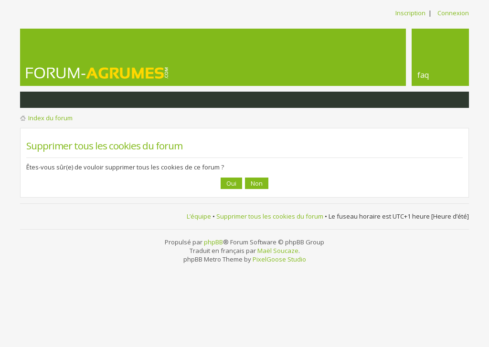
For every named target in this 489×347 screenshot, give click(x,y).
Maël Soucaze (277, 250)
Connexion (453, 13)
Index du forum (50, 118)
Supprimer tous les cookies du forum (269, 216)
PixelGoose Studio (279, 259)
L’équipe (199, 216)
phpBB (213, 242)
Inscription (410, 13)
